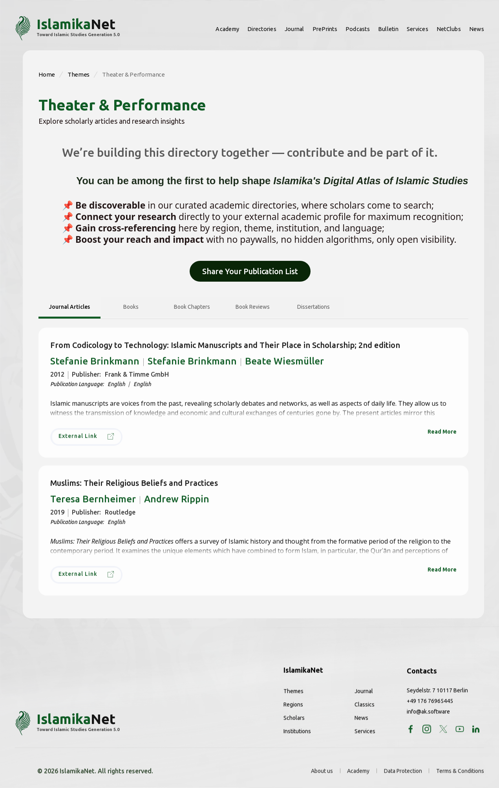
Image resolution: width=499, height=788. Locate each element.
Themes (293, 698)
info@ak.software (428, 718)
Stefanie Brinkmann (94, 367)
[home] (67, 28)
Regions (293, 711)
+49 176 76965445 (430, 707)
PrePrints (325, 29)
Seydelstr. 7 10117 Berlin (437, 697)
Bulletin (388, 29)
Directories (261, 29)
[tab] (69, 308)
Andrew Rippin (240, 505)
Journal (294, 29)
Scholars (294, 724)
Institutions (297, 738)
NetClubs (449, 29)
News (476, 29)
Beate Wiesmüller (284, 367)
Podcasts (357, 29)
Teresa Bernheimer (93, 505)
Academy (227, 29)
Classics (365, 711)
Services (417, 29)
